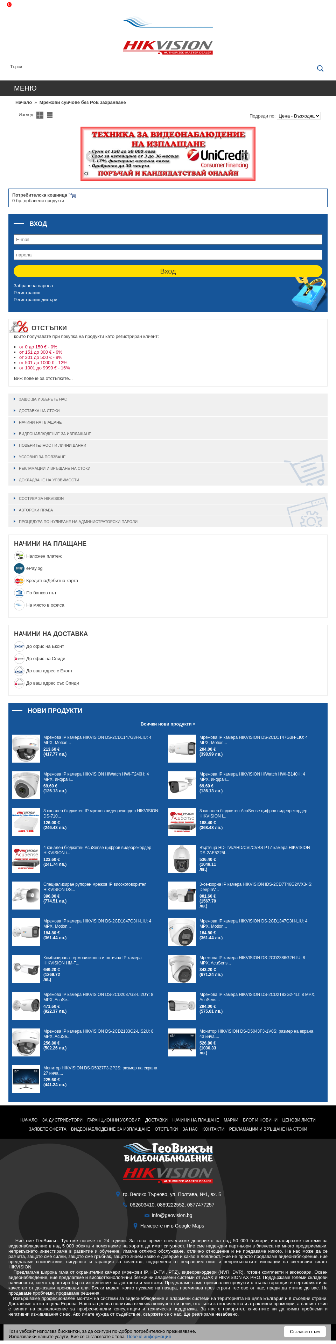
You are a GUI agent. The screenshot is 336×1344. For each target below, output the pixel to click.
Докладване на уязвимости (49, 480)
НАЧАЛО (28, 1120)
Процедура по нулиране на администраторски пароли (78, 521)
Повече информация (155, 1336)
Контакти (214, 1129)
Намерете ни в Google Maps (172, 1226)
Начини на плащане (40, 422)
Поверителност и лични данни (52, 445)
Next (245, 156)
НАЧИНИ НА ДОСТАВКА (51, 633)
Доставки (156, 1120)
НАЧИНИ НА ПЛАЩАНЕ (50, 543)
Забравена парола (33, 285)
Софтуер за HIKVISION (41, 498)
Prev (91, 156)
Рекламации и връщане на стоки (54, 468)
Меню (25, 88)
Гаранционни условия (113, 1120)
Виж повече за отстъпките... (43, 378)
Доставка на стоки (39, 411)
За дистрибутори (62, 1120)
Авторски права (36, 510)
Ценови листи (299, 1120)
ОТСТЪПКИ (166, 1129)
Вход (168, 271)
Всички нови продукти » (168, 724)
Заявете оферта (47, 1129)
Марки (231, 1120)
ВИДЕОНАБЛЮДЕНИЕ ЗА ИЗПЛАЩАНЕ (55, 434)
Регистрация (27, 292)
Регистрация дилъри (35, 299)
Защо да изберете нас (43, 399)
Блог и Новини (260, 1120)
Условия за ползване (42, 457)
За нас (190, 1129)
